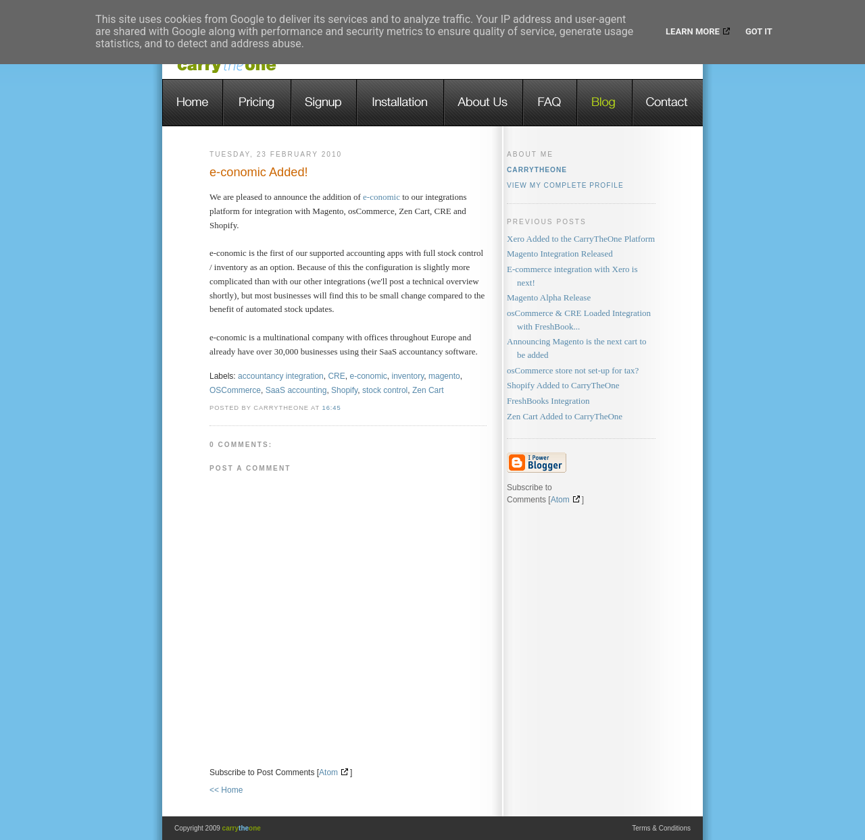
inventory (408, 376)
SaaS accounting (296, 390)
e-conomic (381, 197)
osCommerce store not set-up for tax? (573, 370)
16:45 (331, 407)
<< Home (226, 790)
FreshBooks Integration (548, 401)
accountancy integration (281, 376)
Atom (328, 772)
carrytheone (537, 170)
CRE (336, 376)
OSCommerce (235, 390)
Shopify (344, 390)
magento (444, 376)
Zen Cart (428, 390)
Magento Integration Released (560, 253)
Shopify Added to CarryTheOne (563, 385)
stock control (384, 390)
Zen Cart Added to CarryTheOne (564, 416)
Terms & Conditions (661, 828)
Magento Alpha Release (549, 297)
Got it (758, 31)
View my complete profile (565, 185)
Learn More (693, 31)
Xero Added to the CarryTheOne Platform (581, 239)
